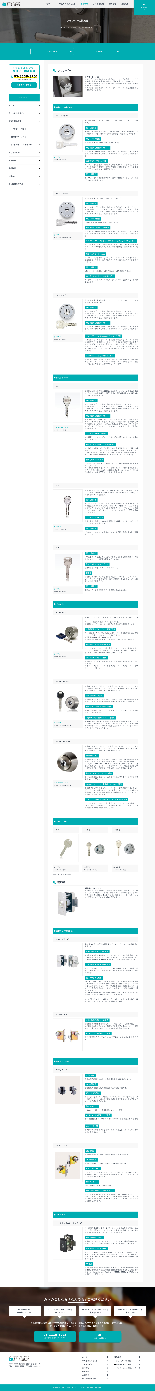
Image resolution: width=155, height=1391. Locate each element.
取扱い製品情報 (15, 121)
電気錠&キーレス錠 (18, 137)
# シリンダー (52, 51)
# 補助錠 (99, 51)
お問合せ (144, 7)
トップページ (48, 4)
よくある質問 (98, 4)
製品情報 (84, 4)
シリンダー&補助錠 (85, 27)
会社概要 (125, 4)
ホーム (63, 27)
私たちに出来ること (67, 4)
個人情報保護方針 (16, 184)
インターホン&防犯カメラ (21, 145)
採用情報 (112, 4)
